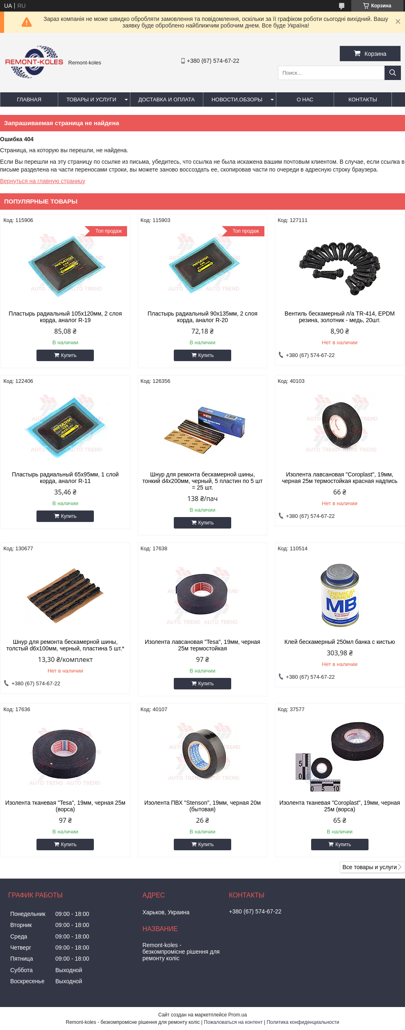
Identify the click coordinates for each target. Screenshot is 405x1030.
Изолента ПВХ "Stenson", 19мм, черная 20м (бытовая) (202, 806)
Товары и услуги (91, 99)
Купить (69, 355)
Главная (29, 99)
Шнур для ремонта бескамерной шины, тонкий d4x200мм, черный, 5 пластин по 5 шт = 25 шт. (202, 481)
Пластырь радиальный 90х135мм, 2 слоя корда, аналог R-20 (202, 316)
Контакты (362, 99)
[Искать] (393, 73)
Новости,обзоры (237, 99)
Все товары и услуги (369, 867)
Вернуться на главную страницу (42, 181)
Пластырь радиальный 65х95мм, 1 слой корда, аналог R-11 (65, 477)
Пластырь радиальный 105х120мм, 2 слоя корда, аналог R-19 (65, 316)
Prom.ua (237, 1015)
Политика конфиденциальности (302, 1022)
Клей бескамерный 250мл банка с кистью (339, 642)
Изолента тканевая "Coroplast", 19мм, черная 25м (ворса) (340, 806)
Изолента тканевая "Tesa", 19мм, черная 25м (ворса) (65, 806)
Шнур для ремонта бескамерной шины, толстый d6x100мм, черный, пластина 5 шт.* (65, 645)
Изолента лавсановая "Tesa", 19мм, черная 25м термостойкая (202, 645)
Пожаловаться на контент (233, 1022)
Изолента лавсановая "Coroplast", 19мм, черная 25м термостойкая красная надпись (340, 477)
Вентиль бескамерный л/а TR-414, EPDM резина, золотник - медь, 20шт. (339, 316)
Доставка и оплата (167, 99)
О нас (305, 99)
